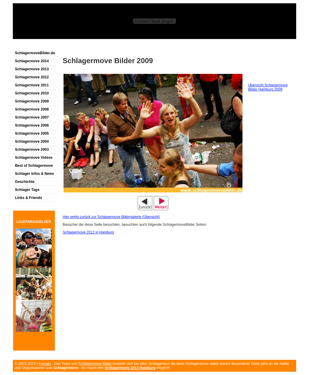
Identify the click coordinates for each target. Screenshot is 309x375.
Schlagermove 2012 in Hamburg (88, 232)
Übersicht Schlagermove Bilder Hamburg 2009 (268, 87)
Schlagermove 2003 (32, 149)
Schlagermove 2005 (32, 133)
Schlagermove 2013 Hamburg (130, 368)
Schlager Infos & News (34, 174)
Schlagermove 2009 (32, 101)
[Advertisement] (82, 45)
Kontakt (44, 364)
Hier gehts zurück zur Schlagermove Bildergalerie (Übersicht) (111, 217)
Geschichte (25, 182)
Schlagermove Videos (33, 157)
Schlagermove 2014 (32, 61)
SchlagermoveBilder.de (35, 53)
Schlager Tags (27, 190)
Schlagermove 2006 (32, 125)
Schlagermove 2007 (32, 117)
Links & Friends (28, 198)
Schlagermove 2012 (32, 77)
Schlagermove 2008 (32, 109)
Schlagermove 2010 (32, 93)
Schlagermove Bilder (95, 364)
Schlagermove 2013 (32, 69)
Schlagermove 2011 (32, 85)
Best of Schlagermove (34, 166)
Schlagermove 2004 (32, 141)
